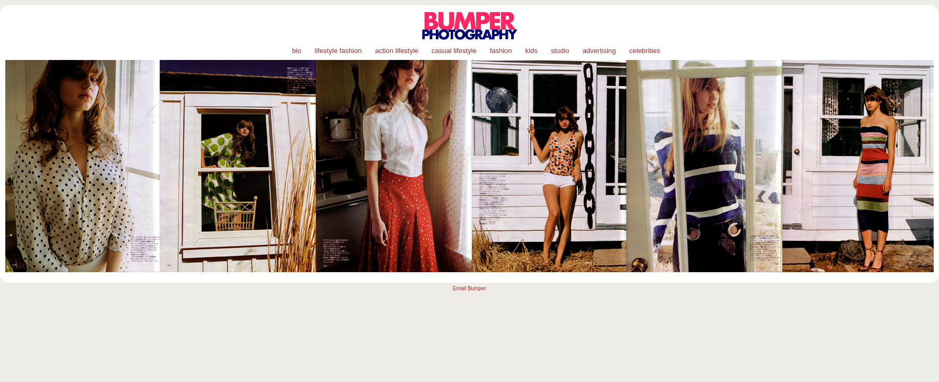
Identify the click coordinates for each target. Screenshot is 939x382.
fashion (501, 51)
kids (532, 51)
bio (296, 51)
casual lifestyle (454, 51)
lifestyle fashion (338, 51)
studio (560, 51)
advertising (599, 51)
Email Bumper (469, 288)
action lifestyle (396, 51)
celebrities (644, 51)
